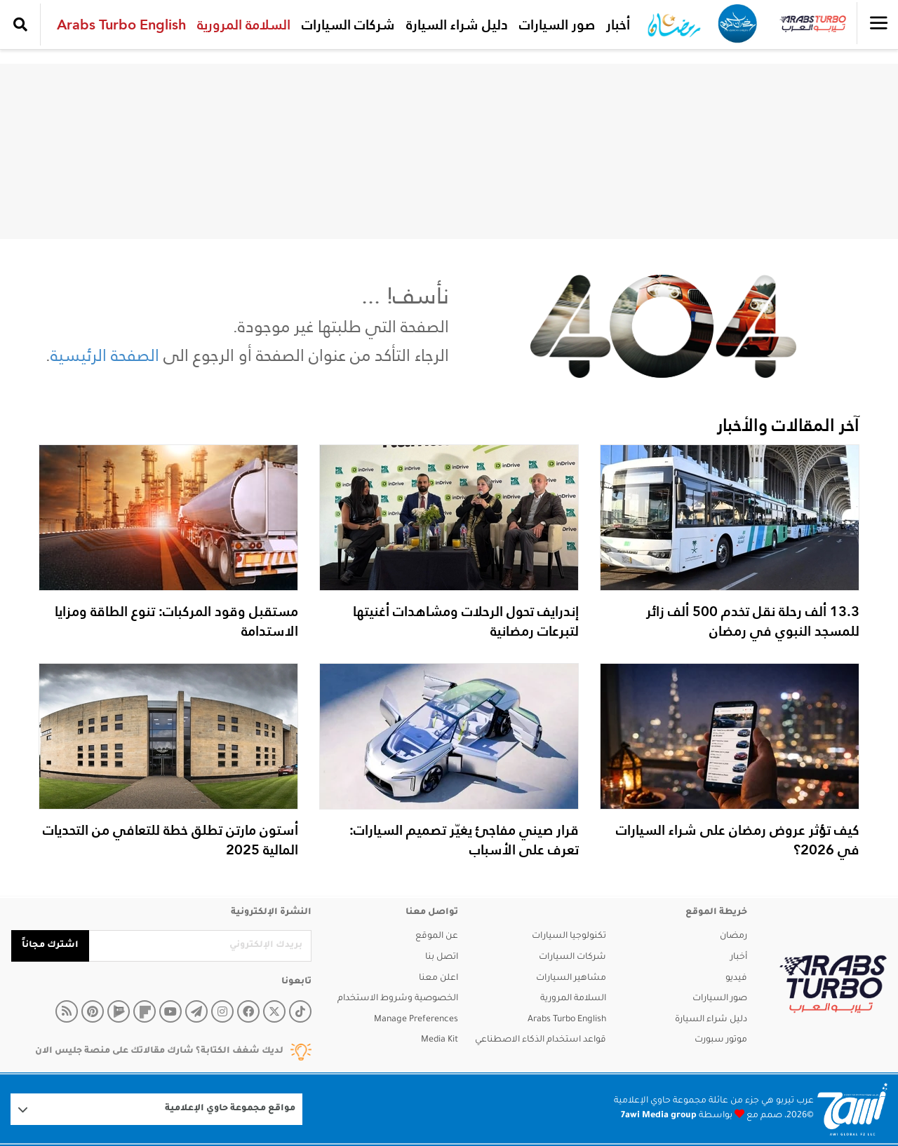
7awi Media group (659, 1116)
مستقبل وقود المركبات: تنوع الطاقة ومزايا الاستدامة (176, 621)
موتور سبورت (721, 1040)
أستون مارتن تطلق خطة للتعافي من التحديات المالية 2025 (170, 840)
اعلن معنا (438, 978)
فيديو (736, 978)
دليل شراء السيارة (457, 24)
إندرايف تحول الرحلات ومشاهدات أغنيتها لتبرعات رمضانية (466, 621)
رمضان (733, 936)
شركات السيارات (348, 24)
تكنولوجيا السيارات (569, 936)
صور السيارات (557, 24)
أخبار (618, 24)
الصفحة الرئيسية (105, 355)
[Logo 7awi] (852, 1109)
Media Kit (439, 1040)
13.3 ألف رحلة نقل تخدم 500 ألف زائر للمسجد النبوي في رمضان (752, 621)
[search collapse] (20, 24)
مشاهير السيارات (571, 978)
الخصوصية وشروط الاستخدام (397, 999)
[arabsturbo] (833, 984)
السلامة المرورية (243, 24)
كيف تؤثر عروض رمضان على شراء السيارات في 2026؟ (737, 840)
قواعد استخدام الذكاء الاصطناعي (540, 1040)
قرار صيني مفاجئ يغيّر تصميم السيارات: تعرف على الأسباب (464, 840)
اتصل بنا (441, 957)
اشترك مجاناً (50, 945)
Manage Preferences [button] (416, 1020)
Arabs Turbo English (121, 24)
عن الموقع (436, 936)
